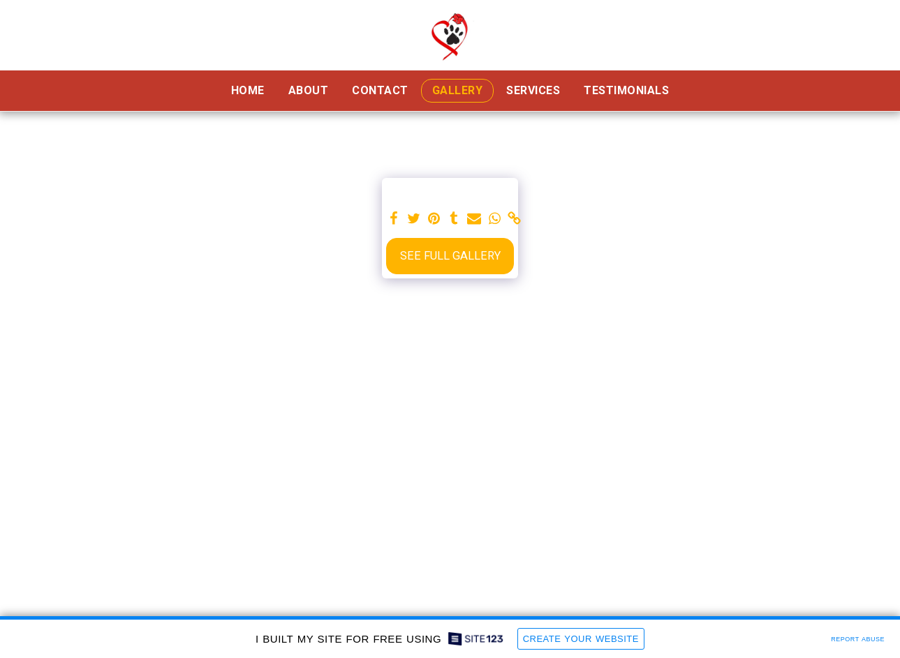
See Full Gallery (450, 255)
